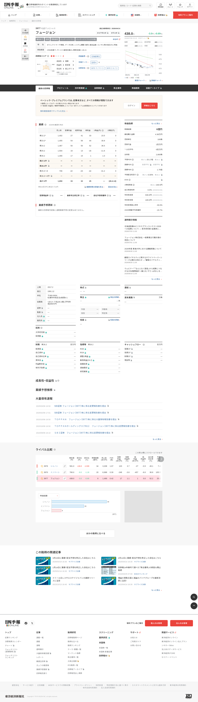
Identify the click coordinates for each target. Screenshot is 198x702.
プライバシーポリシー (83, 685)
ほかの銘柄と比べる (95, 533)
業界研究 (111, 15)
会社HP (115, 39)
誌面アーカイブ (152, 88)
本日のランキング (140, 574)
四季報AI (160, 15)
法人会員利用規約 (108, 688)
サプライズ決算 (74, 562)
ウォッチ (180, 6)
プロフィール (62, 88)
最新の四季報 (44, 88)
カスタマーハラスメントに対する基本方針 (149, 685)
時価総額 (43, 496)
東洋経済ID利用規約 (178, 685)
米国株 (136, 15)
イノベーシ (55, 472)
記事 (37, 15)
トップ (12, 15)
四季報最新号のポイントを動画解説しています (48, 5)
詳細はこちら (149, 106)
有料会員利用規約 (90, 688)
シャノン (54, 466)
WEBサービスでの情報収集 (59, 685)
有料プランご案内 (185, 15)
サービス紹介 (28, 685)
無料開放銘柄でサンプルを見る (53, 111)
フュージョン (23, 21)
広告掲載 (40, 685)
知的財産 (99, 685)
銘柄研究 (62, 15)
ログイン (190, 6)
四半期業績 (80, 88)
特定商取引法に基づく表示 (117, 685)
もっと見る (155, 124)
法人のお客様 (181, 623)
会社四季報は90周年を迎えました (38, 7)
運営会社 (15, 685)
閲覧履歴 (161, 6)
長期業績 (98, 88)
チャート (170, 5)
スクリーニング (86, 15)
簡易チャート (140, 80)
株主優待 (117, 88)
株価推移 (135, 88)
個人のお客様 (156, 623)
